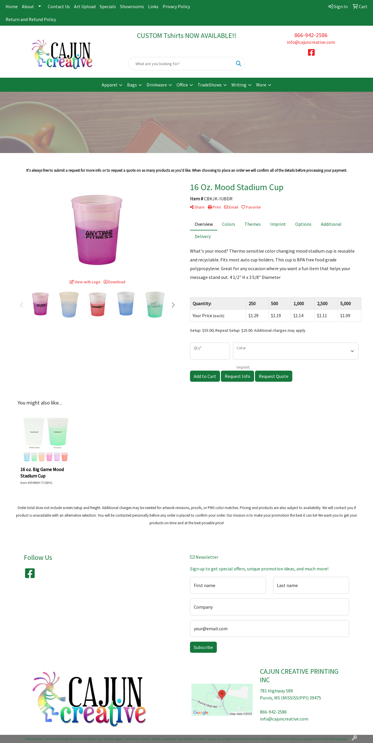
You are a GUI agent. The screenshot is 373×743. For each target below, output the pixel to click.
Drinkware (157, 85)
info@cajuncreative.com (311, 42)
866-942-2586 (311, 35)
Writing (239, 85)
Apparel (109, 85)
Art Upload (85, 6)
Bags (132, 85)
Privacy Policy (176, 6)
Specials (108, 6)
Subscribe (203, 647)
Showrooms (132, 6)
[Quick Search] (180, 63)
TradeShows (210, 85)
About (28, 6)
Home (12, 6)
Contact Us (59, 6)
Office (182, 85)
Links (153, 6)
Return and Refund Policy (31, 19)
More (261, 85)
